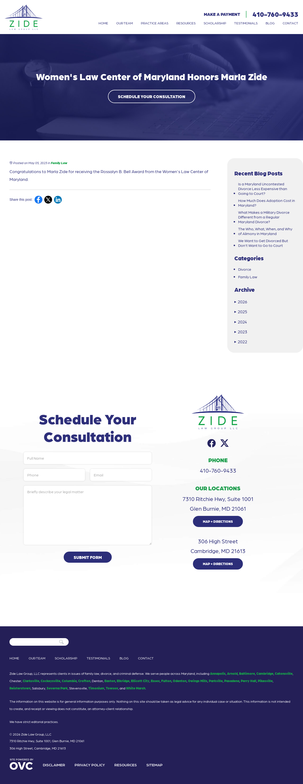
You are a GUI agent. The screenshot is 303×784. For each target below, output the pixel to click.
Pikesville (265, 681)
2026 (240, 301)
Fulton (166, 681)
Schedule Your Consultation (151, 96)
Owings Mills (197, 681)
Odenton (180, 681)
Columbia (69, 681)
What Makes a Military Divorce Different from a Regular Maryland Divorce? (264, 217)
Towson (112, 688)
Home (103, 23)
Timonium (96, 688)
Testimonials (246, 23)
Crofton (84, 681)
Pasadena (231, 681)
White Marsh (135, 688)
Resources (186, 23)
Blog (270, 23)
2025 (240, 311)
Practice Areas (154, 23)
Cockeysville (50, 681)
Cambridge (264, 673)
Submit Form (88, 557)
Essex (155, 681)
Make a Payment (222, 14)
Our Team (124, 23)
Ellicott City (140, 681)
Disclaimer (54, 764)
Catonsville (284, 673)
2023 (240, 331)
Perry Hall (248, 681)
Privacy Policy (90, 764)
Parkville (216, 681)
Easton (109, 681)
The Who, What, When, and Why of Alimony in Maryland (265, 231)
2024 (240, 321)
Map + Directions (218, 521)
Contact (290, 23)
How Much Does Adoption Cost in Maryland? (266, 203)
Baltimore (247, 673)
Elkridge (123, 681)
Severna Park (57, 688)
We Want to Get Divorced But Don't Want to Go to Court (263, 243)
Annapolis (218, 673)
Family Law (59, 163)
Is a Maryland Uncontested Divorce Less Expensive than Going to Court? (262, 189)
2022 (240, 341)
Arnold (232, 673)
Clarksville (31, 681)
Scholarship (215, 23)
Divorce (244, 269)
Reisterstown (20, 688)
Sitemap (154, 764)
